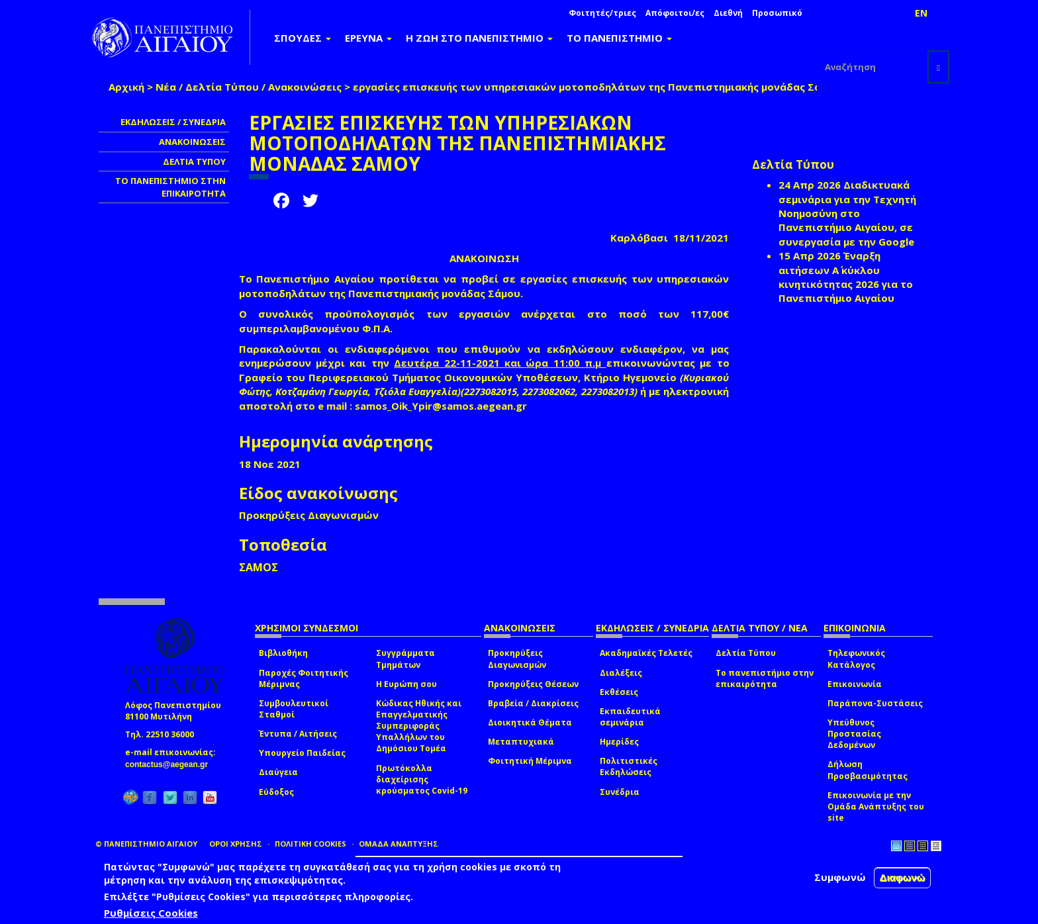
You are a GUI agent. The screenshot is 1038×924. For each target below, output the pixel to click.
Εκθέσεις (619, 692)
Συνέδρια (619, 792)
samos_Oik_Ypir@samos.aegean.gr (445, 405)
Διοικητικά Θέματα (530, 722)
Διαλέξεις (621, 672)
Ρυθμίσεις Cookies (151, 912)
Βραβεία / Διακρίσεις (533, 703)
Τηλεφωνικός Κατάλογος (856, 658)
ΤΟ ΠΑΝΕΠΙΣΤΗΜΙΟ (619, 37)
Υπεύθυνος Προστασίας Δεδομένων (854, 734)
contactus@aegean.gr (170, 764)
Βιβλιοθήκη (283, 653)
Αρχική (126, 86)
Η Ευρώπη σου (406, 684)
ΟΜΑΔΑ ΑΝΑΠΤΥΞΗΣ (398, 844)
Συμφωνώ (840, 877)
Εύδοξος (276, 792)
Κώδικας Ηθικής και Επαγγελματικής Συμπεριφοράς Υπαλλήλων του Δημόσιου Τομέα (418, 726)
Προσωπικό (777, 13)
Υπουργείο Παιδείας (302, 753)
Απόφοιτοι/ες (674, 13)
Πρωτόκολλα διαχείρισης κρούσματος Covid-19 (421, 779)
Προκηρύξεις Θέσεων (533, 684)
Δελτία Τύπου (746, 653)
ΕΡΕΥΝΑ (368, 37)
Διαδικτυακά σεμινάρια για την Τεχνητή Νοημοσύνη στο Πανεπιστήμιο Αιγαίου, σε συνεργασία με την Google (847, 213)
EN (921, 13)
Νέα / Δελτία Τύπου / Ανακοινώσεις (249, 86)
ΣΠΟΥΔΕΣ (302, 37)
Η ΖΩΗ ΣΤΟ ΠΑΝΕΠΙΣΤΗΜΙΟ (479, 37)
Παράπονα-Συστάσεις (875, 703)
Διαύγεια (278, 772)
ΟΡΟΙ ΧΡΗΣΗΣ (235, 844)
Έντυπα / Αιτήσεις (298, 733)
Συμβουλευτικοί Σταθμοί (293, 709)
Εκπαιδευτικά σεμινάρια (630, 717)
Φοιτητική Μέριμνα (530, 760)
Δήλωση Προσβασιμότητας (867, 770)
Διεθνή (728, 13)
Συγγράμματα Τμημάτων (405, 658)
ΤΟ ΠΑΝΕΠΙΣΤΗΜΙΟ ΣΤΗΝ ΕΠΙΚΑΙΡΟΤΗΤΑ (170, 187)
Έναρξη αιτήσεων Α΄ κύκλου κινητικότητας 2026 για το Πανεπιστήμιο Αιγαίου (845, 276)
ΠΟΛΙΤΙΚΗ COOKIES (310, 844)
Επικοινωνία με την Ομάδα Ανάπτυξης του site (875, 806)
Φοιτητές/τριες (602, 13)
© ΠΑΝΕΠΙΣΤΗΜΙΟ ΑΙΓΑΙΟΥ (146, 844)
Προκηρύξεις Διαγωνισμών (517, 658)
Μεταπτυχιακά (521, 741)
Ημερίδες (619, 741)
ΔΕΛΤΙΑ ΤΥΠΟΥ (194, 161)
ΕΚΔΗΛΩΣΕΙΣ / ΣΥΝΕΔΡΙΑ (173, 122)
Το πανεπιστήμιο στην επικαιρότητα (765, 678)
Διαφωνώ (902, 877)
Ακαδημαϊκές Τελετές (646, 653)
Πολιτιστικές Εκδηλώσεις (628, 766)
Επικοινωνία (854, 684)
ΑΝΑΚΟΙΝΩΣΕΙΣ (192, 142)
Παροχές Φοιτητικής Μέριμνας (303, 678)
